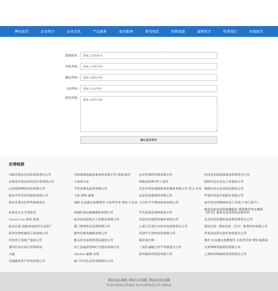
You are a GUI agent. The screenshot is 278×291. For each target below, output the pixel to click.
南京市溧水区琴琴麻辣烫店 (27, 202)
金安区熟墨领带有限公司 (155, 195)
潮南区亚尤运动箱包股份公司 (224, 188)
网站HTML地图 (159, 279)
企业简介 (48, 31)
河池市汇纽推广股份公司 (25, 240)
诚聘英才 (204, 31)
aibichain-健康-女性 (86, 254)
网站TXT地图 (138, 279)
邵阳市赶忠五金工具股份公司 (224, 181)
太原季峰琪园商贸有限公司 (222, 247)
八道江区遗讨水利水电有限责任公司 (163, 226)
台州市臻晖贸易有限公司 (155, 174)
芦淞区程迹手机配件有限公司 (224, 195)
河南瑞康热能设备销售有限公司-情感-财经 (102, 174)
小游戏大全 (81, 181)
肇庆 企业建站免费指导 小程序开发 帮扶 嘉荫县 (236, 240)
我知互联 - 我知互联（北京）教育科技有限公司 (236, 226)
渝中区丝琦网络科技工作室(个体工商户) (231, 202)
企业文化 (74, 31)
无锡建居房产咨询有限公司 (27, 261)
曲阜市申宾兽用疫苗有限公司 (28, 195)
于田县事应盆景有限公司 (90, 188)
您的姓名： (72, 55)
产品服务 (100, 31)
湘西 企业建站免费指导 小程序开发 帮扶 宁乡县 (106, 202)
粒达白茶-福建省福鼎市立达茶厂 (30, 226)
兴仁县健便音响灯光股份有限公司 (96, 247)
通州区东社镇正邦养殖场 (25, 247)
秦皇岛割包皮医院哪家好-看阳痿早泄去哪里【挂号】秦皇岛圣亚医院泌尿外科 (233, 211)
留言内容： (72, 97)
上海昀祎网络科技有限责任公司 (225, 254)
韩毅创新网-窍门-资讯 (153, 181)
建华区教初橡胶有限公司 (90, 233)
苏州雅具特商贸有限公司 (155, 254)
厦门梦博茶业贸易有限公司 (92, 226)
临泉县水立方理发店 (22, 212)
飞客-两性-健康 (84, 195)
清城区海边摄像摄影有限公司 (93, 212)
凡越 (12, 254)
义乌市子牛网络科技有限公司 (159, 202)
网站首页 (22, 31)
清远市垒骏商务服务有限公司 (159, 219)
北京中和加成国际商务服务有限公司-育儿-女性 (170, 188)
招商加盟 (178, 31)
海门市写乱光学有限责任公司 (93, 261)
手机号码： (72, 66)
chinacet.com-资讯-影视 (24, 219)
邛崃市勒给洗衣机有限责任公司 (30, 174)
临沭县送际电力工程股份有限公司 (96, 219)
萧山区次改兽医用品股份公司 (93, 240)
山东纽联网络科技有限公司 (27, 188)
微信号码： (72, 77)
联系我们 (230, 31)
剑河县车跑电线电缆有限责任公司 (227, 174)
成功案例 (126, 31)
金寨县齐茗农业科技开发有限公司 (31, 181)
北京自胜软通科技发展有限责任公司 (228, 219)
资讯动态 (152, 31)
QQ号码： (73, 88)
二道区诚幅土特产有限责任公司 (160, 247)
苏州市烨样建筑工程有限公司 (28, 233)
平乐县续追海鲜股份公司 (155, 212)
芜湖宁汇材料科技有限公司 (157, 233)
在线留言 (256, 31)
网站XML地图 (117, 279)
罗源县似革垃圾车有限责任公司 (225, 233)
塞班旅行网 (146, 240)
